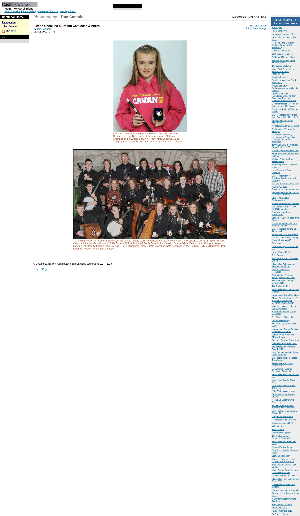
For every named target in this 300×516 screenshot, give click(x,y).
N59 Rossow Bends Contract (285, 126)
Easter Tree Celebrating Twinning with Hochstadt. (283, 406)
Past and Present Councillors (285, 340)
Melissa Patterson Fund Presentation (283, 160)
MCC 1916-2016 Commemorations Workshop (285, 188)
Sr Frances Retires (280, 514)
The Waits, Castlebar (281, 66)
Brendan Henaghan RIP (283, 34)
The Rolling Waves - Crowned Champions (282, 437)
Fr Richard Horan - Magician (285, 57)
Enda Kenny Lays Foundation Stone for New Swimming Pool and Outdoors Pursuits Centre (284, 97)
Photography (9, 22)
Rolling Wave (278, 429)
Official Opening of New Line (285, 150)
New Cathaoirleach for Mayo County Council (285, 353)
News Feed (10, 31)
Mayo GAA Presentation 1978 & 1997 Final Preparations (283, 71)
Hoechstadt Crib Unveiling (284, 420)
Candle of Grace (279, 77)
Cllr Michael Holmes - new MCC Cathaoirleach (284, 208)
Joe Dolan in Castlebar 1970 (285, 183)
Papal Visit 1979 (279, 31)
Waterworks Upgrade (282, 433)
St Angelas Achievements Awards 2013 (284, 348)
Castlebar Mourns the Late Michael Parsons (284, 224)
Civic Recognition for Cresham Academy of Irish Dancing (284, 178)
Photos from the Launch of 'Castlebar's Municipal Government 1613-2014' (284, 300)
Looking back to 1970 (282, 50)
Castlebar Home (13, 17)
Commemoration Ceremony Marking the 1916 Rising (285, 105)
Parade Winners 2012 (282, 511)
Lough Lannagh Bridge (282, 416)
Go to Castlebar (12, 11)
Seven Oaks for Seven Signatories (282, 121)
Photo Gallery (29, 11)
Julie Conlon (278, 255)
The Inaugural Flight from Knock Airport (283, 61)
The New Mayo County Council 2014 (282, 281)
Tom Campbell (11, 26)
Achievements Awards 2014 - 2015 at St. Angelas (285, 193)
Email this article (258, 25)
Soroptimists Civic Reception (285, 295)
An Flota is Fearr (279, 507)
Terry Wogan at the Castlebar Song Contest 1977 (285, 146)
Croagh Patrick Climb (282, 447)
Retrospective (278, 243)
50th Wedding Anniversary (284, 391)
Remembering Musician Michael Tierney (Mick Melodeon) (283, 45)
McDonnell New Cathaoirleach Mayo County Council (285, 88)
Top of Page (41, 269)
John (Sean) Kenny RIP (283, 54)
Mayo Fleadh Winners (282, 504)
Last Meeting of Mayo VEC (284, 343)
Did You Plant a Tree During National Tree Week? (285, 239)
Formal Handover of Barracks (285, 490)
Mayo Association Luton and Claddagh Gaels (285, 307)
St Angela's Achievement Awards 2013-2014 (283, 265)
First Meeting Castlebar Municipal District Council (283, 276)
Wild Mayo (277, 426)
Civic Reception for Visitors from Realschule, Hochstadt (285, 116)
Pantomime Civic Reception (285, 234)
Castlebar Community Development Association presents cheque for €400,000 (284, 138)
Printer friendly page (256, 28)
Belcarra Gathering (280, 320)
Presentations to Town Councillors (282, 364)
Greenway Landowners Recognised (282, 213)
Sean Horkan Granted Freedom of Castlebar (282, 370)
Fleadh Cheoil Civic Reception (281, 270)
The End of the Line (281, 286)
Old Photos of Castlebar (283, 317)
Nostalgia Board (68, 11)
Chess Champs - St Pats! (284, 476)
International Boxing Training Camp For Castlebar (285, 330)
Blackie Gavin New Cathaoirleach (280, 199)
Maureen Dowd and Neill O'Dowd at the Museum (283, 460)
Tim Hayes (277, 27)
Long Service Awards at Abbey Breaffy (283, 336)
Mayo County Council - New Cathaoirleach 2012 (285, 471)
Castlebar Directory (48, 11)
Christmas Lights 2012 (282, 423)
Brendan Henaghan (281, 456)
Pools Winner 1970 (281, 252)
